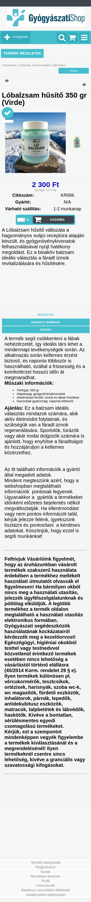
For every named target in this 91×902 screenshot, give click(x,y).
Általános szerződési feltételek (45, 890)
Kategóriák (20, 37)
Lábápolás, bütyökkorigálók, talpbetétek (41, 65)
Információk (45, 885)
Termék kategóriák (45, 862)
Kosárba (57, 219)
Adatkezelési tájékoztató (45, 895)
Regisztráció (45, 867)
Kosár (45, 872)
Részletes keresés (45, 876)
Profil (45, 881)
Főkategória (9, 65)
